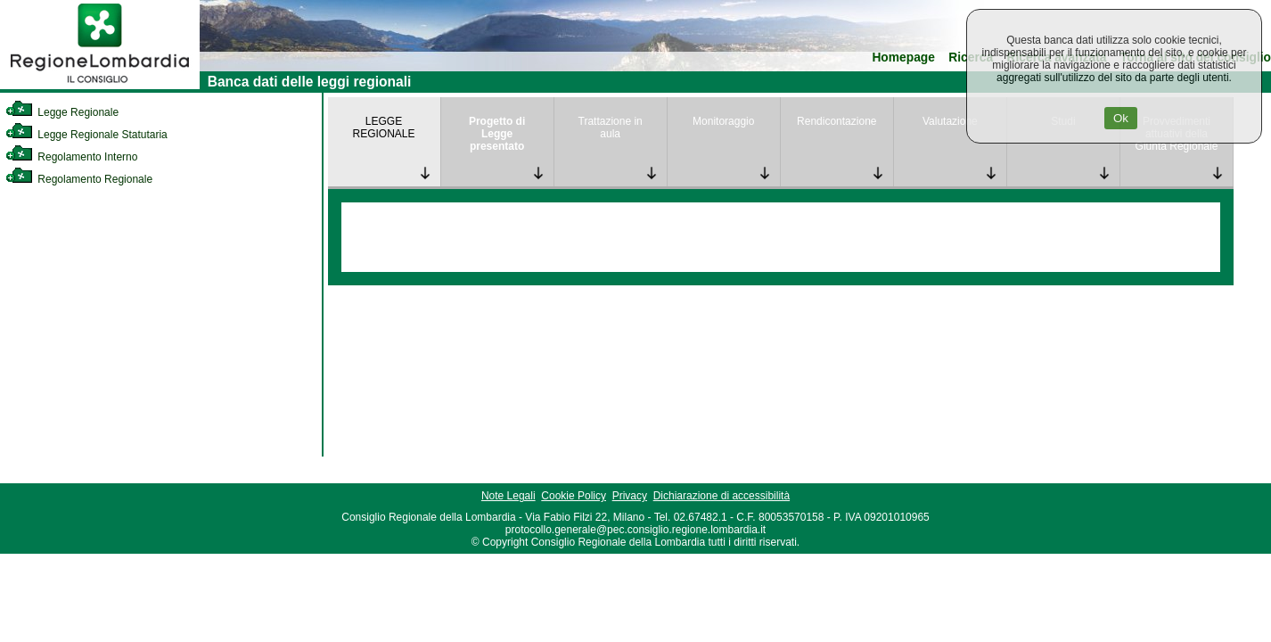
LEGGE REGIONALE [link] (384, 127)
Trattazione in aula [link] (610, 127)
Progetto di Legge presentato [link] (497, 133)
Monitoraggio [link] (723, 121)
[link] (100, 85)
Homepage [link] (903, 57)
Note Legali (508, 496)
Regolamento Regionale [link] (78, 179)
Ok (1120, 118)
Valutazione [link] (950, 121)
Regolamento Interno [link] (71, 157)
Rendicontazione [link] (836, 121)
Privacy (629, 496)
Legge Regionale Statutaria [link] (86, 134)
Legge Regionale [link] (62, 112)
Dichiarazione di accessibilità (721, 496)
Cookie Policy (573, 496)
